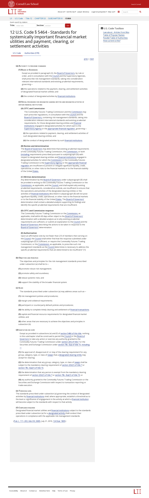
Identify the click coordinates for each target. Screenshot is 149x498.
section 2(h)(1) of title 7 (72, 365)
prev (86, 59)
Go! (68, 25)
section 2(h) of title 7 (70, 342)
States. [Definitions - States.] (35, 171)
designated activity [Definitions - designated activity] (56, 413)
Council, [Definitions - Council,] (55, 185)
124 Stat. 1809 (59, 421)
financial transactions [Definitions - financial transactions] (79, 309)
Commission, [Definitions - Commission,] (72, 151)
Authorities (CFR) (32, 53)
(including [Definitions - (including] (25, 154)
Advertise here (44, 491)
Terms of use (63, 491)
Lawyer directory (83, 12)
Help (53, 491)
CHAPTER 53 (40, 18)
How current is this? (111, 40)
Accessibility (13, 491)
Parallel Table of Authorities (115, 38)
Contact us (33, 491)
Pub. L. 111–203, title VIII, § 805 (27, 421)
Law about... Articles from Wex (116, 32)
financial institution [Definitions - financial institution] (80, 399)
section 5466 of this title (71, 333)
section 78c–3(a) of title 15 (69, 344)
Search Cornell (136, 4)
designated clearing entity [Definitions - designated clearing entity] (70, 355)
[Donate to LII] (118, 11)
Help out (111, 12)
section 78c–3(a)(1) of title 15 (30, 368)
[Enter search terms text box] (130, 12)
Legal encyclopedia (98, 12)
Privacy (72, 491)
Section (40, 25)
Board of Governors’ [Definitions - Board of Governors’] (75, 199)
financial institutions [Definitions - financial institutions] (66, 96)
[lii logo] (17, 12)
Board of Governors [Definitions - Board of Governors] (66, 73)
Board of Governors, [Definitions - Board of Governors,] (33, 117)
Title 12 (28, 18)
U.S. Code (17, 53)
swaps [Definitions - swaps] (50, 355)
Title (12, 25)
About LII (61, 12)
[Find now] (140, 12)
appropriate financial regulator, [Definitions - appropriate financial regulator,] (61, 128)
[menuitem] (61, 12)
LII (11, 18)
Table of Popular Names (114, 35)
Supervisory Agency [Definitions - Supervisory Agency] (33, 128)
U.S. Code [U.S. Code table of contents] (19, 18)
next (92, 59)
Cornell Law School (26, 3)
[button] (140, 12)
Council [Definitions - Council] (55, 76)
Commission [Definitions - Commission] (77, 112)
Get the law (70, 12)
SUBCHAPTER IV (55, 18)
